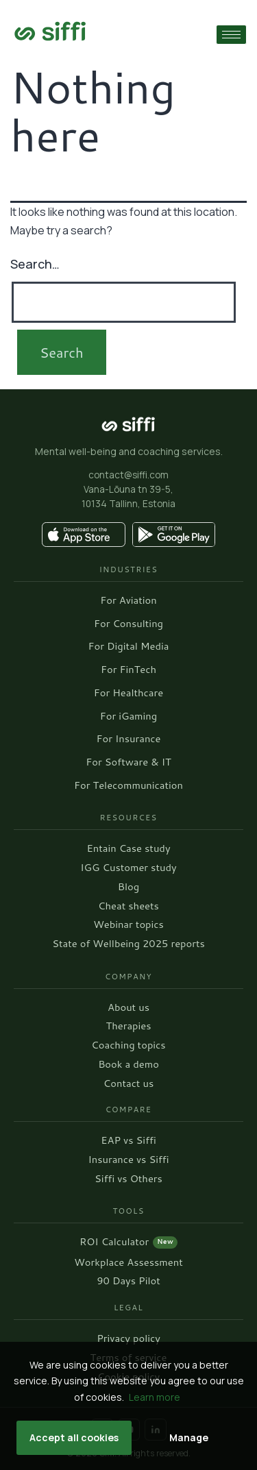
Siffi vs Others (128, 1179)
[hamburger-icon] (231, 35)
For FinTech (128, 670)
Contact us (128, 1084)
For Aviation (128, 601)
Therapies (128, 1026)
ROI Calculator (128, 1242)
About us (128, 1008)
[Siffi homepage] (129, 424)
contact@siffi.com (128, 475)
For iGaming (128, 716)
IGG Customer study (128, 868)
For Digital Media (128, 646)
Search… (35, 264)
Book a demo (128, 1064)
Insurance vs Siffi (128, 1160)
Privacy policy (128, 1339)
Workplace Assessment (128, 1263)
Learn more (154, 1397)
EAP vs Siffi (128, 1141)
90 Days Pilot (128, 1281)
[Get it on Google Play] (174, 534)
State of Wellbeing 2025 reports (128, 944)
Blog (128, 887)
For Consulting (128, 624)
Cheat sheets (128, 906)
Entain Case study (128, 849)
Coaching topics (128, 1045)
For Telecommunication (128, 786)
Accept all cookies (74, 1437)
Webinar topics (128, 925)
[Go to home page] (50, 31)
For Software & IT (128, 762)
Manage (188, 1437)
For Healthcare (128, 693)
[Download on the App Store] (83, 534)
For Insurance (129, 739)
